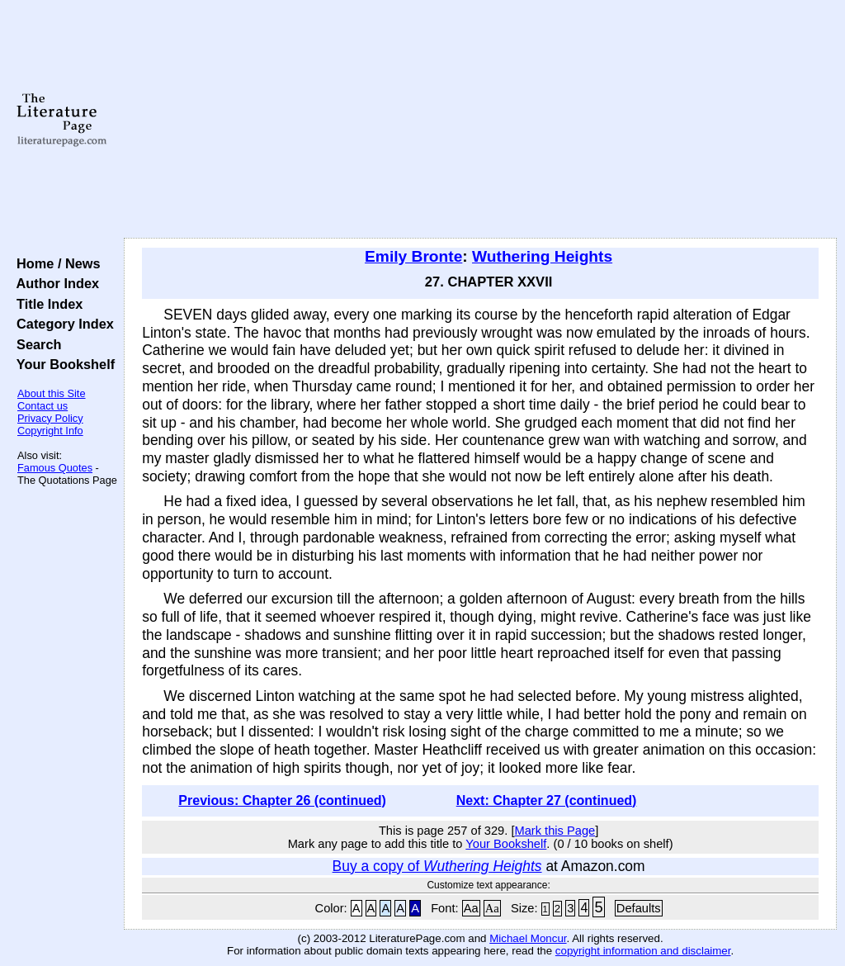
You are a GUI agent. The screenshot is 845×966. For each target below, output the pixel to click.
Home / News (55, 263)
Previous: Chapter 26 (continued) (282, 800)
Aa (471, 908)
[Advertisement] (480, 119)
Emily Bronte (413, 256)
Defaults (638, 908)
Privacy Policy (50, 418)
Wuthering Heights (542, 256)
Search (35, 344)
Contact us (42, 406)
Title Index (46, 303)
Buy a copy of (437, 866)
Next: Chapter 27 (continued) (546, 800)
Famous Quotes (54, 468)
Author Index (54, 283)
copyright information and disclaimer (643, 951)
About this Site (51, 393)
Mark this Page (554, 830)
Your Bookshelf (62, 364)
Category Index (61, 323)
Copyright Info (50, 430)
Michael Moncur (527, 938)
